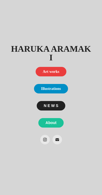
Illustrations (51, 89)
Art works (51, 72)
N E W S (51, 105)
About (50, 123)
